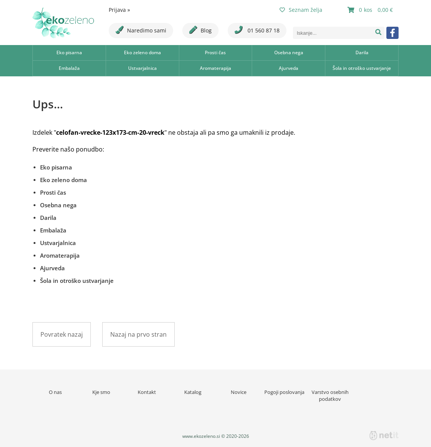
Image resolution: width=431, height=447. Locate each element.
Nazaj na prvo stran (138, 334)
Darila (361, 52)
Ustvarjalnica (142, 68)
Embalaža (69, 68)
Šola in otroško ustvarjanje (362, 68)
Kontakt (147, 392)
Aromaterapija (215, 68)
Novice (238, 392)
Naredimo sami (141, 30)
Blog (200, 30)
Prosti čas (215, 52)
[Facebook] (392, 33)
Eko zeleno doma (142, 52)
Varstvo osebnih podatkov (330, 395)
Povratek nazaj (61, 334)
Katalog (192, 392)
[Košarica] (371, 10)
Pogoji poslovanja (284, 392)
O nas (55, 392)
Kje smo (101, 392)
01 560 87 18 (257, 30)
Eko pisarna (69, 52)
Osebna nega (288, 52)
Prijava (119, 9)
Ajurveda (288, 68)
